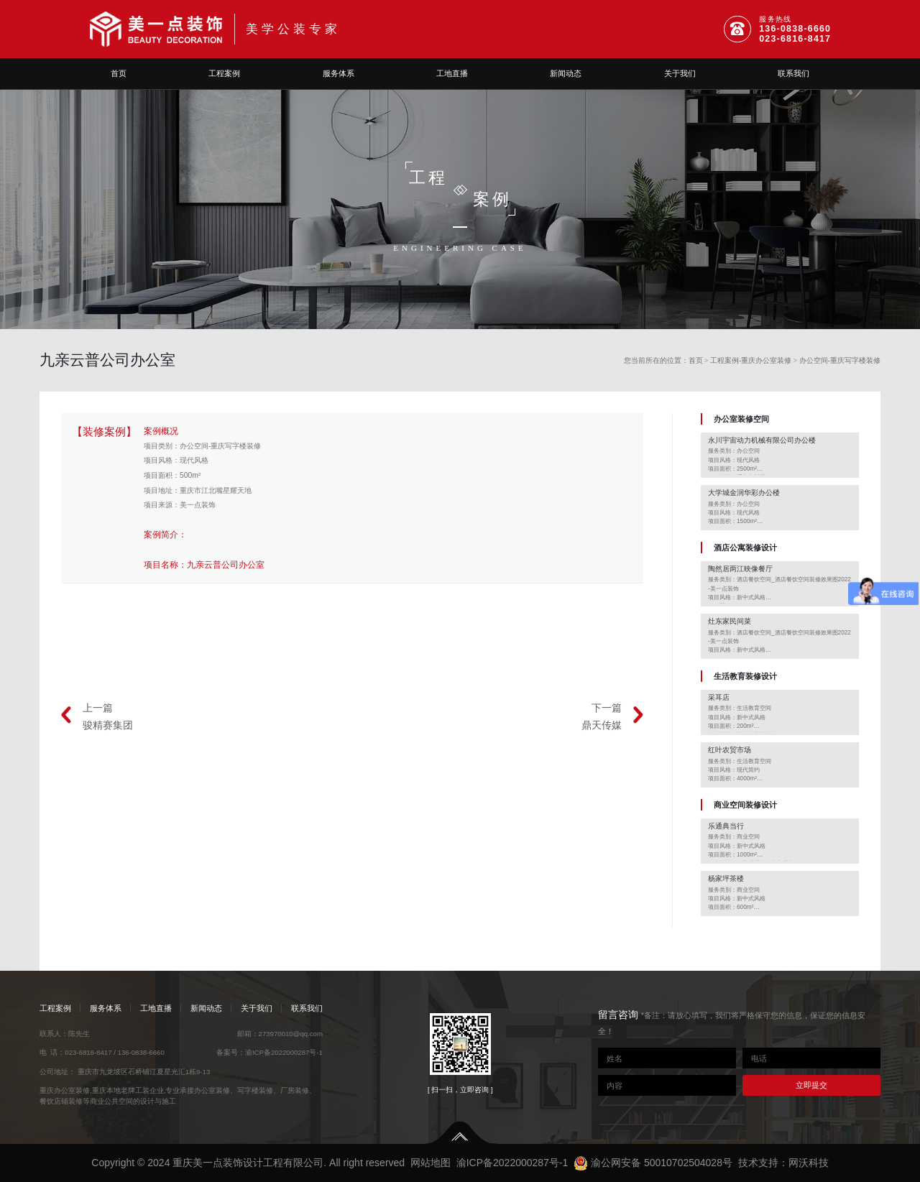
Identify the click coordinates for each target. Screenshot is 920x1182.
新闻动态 (565, 73)
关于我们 (680, 73)
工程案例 (224, 73)
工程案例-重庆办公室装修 (750, 360)
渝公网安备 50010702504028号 (653, 1162)
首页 (118, 73)
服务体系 (338, 73)
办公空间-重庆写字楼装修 (839, 360)
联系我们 (793, 73)
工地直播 (452, 73)
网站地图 (430, 1162)
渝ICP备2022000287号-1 (284, 1052)
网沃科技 (808, 1162)
